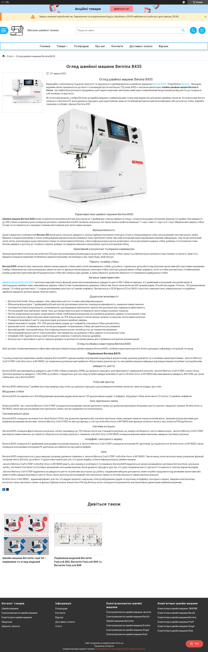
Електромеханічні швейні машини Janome (128, 612)
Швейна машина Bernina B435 (18, 282)
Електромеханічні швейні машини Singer (127, 630)
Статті (10, 56)
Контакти (117, 46)
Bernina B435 (159, 84)
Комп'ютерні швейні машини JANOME (178, 608)
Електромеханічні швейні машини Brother (128, 625)
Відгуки (163, 46)
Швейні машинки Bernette (120, 621)
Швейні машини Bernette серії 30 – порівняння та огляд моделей (24, 560)
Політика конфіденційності (132, 649)
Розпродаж (81, 46)
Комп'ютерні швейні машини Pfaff (176, 622)
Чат (194, 643)
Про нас (100, 46)
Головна (45, 46)
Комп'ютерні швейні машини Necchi (176, 613)
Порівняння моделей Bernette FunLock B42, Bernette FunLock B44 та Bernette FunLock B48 (78, 562)
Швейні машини (10, 608)
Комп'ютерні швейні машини (17, 617)
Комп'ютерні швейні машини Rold (175, 630)
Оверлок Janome (11, 626)
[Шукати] (183, 30)
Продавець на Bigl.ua (104, 646)
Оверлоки (7, 622)
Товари (61, 46)
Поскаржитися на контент (107, 649)
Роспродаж (61, 608)
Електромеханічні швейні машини (19, 613)
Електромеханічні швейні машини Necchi (127, 616)
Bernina (185, 84)
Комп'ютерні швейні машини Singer (176, 626)
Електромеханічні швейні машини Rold (126, 634)
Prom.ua (119, 643)
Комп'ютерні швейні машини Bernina (177, 617)
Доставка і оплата (140, 46)
